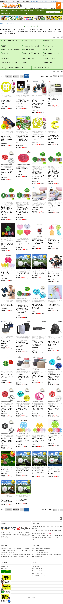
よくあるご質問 (52, 8)
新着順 (22, 76)
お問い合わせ (3, 586)
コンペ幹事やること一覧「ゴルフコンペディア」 (52, 1)
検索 (61, 12)
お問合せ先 (36, 545)
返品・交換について (37, 573)
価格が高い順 (16, 76)
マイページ (4, 562)
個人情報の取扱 (3, 592)
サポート (35, 562)
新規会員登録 (4, 566)
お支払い (3, 523)
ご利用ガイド (46, 8)
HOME (1, 23)
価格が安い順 (8, 76)
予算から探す (14, 10)
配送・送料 (36, 523)
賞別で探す (23, 10)
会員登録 (31, 8)
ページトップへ (61, 518)
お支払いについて (37, 571)
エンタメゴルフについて (38, 8)
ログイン (26, 8)
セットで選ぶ (41, 10)
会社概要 (2, 583)
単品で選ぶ (31, 10)
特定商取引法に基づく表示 (6, 589)
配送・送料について (37, 568)
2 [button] (55, 76)
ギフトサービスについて (38, 575)
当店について (5, 10)
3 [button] (58, 76)
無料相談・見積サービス (36, 1)
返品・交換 (4, 545)
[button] (61, 76)
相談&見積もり (5, 13)
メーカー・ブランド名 (9, 23)
